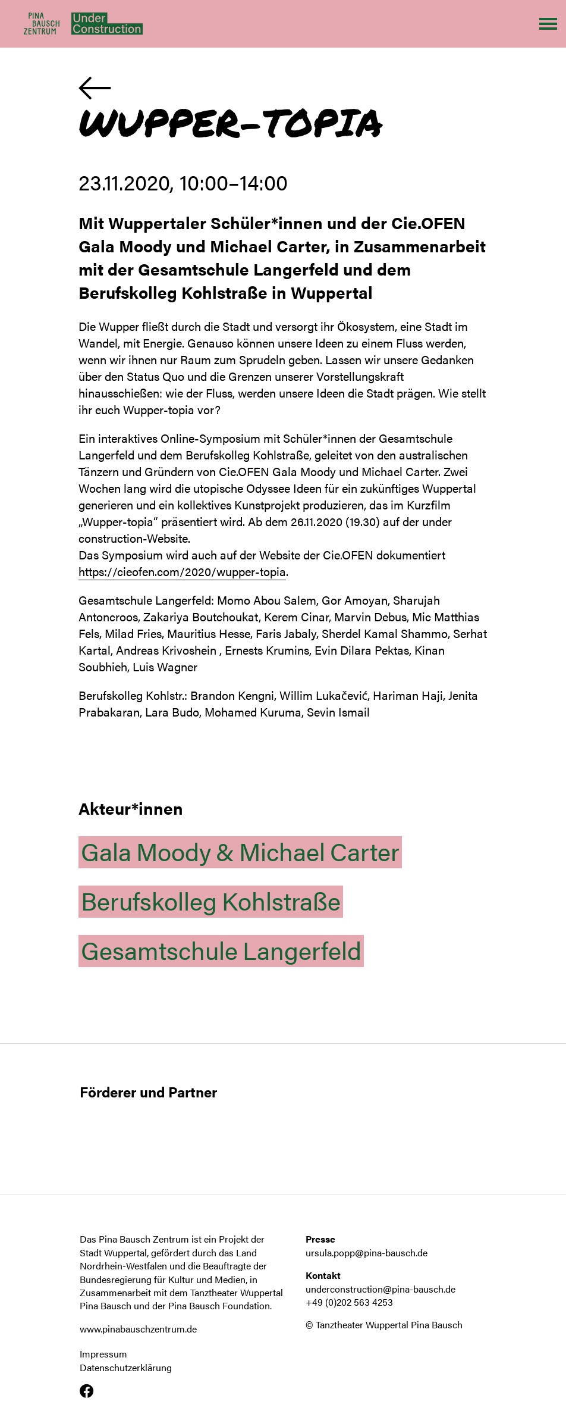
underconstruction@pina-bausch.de (380, 1289)
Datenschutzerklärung (126, 1367)
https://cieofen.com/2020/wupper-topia (182, 571)
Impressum (103, 1353)
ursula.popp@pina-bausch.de (366, 1252)
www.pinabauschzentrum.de (138, 1328)
